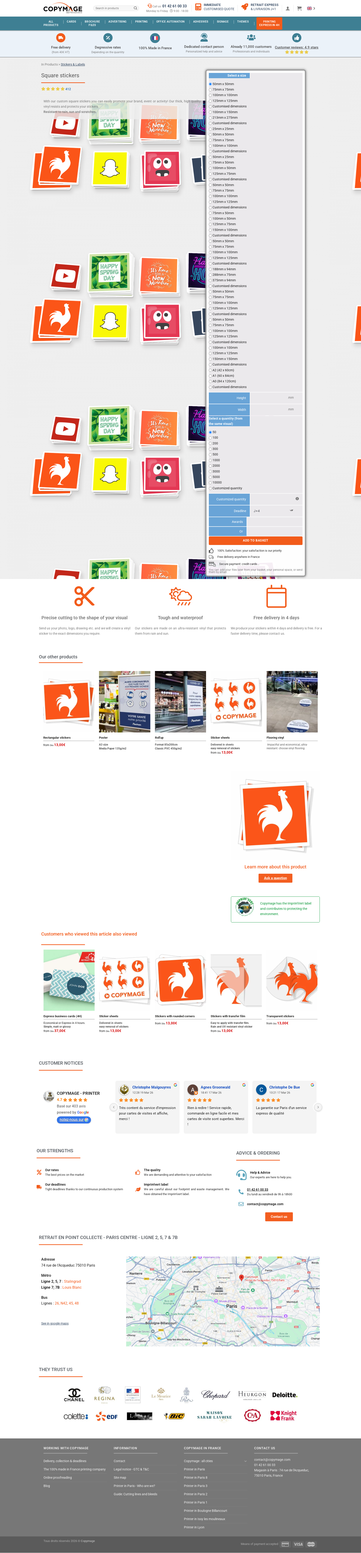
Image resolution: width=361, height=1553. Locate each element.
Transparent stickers (280, 1016)
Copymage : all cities (198, 1461)
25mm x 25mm (223, 129)
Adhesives (200, 21)
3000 (216, 471)
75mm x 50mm (223, 162)
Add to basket (255, 540)
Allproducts (51, 23)
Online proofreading (58, 1478)
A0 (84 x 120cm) (224, 381)
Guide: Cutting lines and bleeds (135, 1494)
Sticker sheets (220, 737)
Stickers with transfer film (228, 1016)
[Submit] (135, 8)
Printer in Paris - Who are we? (134, 1486)
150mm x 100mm (225, 230)
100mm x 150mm (225, 112)
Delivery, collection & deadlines (65, 1461)
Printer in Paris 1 (195, 1502)
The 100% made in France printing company (75, 1469)
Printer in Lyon (194, 1527)
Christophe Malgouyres (151, 1087)
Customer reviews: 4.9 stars (296, 47)
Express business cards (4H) (63, 1016)
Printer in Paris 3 (195, 1486)
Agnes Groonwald (215, 1087)
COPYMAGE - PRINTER (78, 1093)
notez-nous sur (74, 1119)
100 (215, 437)
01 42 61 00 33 (174, 6)
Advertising (117, 21)
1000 (216, 460)
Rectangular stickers (57, 737)
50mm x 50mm (223, 84)
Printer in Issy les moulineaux (204, 1519)
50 (214, 432)
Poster (103, 737)
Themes (242, 21)
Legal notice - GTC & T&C (131, 1469)
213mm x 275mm (225, 117)
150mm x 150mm (225, 359)
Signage (223, 21)
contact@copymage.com (265, 1204)
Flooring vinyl (275, 737)
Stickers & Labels (73, 64)
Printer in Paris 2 (195, 1494)
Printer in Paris (194, 1469)
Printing (141, 21)
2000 (216, 465)
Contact (119, 1461)
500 (215, 454)
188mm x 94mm (224, 269)
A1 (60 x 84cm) (223, 375)
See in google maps (55, 1323)
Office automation (170, 21)
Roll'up (159, 737)
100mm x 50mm (224, 168)
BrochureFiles (92, 23)
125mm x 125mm (225, 101)
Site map (120, 1478)
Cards (71, 21)
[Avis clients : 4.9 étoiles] (296, 37)
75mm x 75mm (223, 89)
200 (215, 443)
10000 (217, 482)
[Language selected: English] (311, 8)
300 (215, 449)
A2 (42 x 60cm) (223, 370)
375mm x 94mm (224, 280)
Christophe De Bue (284, 1087)
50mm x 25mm (223, 157)
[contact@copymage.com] (241, 1204)
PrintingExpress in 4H (269, 23)
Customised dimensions (230, 106)
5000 (216, 477)
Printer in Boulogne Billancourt (205, 1511)
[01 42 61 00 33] (241, 1191)
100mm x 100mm (225, 95)
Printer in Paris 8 (195, 1478)
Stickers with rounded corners (175, 1016)
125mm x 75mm (224, 174)
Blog (47, 1486)
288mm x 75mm (224, 275)
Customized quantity (227, 488)
